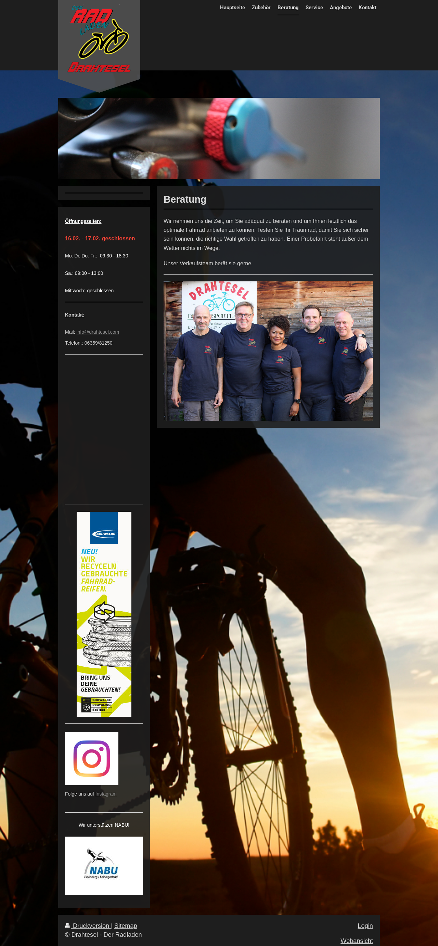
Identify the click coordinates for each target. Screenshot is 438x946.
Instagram (106, 794)
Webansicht (356, 940)
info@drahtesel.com (97, 332)
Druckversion (88, 925)
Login (365, 925)
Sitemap (125, 925)
